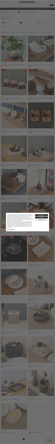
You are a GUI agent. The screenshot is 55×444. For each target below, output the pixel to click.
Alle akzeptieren (41, 215)
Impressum (28, 225)
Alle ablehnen (41, 217)
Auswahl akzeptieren (41, 219)
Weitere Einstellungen (11, 229)
